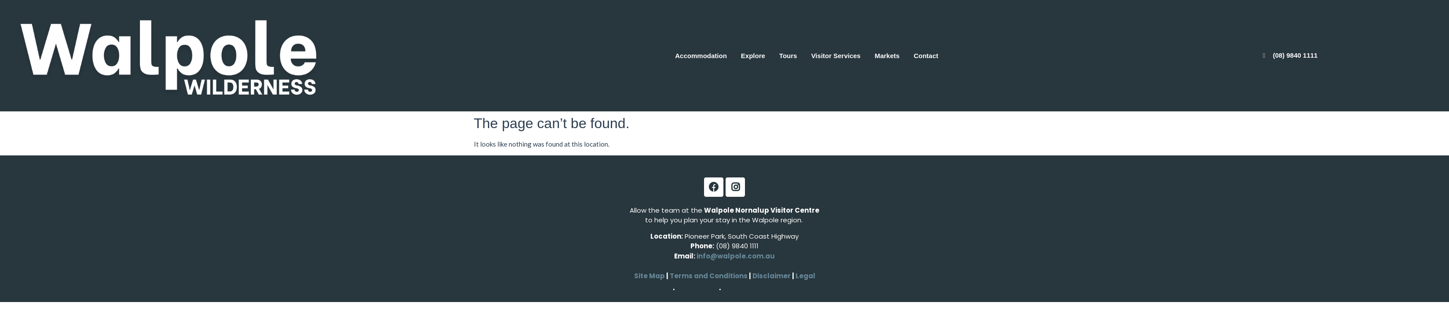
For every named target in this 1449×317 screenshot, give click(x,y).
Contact (925, 55)
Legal (804, 275)
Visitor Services (835, 55)
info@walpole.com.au (736, 256)
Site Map (649, 275)
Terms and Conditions (709, 275)
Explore (753, 55)
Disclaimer (772, 275)
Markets (887, 55)
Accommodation (701, 55)
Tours (788, 55)
